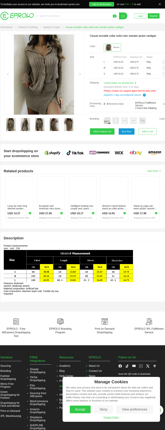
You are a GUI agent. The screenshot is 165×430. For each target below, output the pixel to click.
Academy (64, 365)
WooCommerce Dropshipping (39, 403)
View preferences (134, 409)
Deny (104, 409)
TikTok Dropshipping (37, 379)
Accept (80, 409)
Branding (94, 118)
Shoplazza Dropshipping (37, 419)
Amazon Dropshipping (37, 411)
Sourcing (5, 365)
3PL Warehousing (10, 416)
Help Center (66, 376)
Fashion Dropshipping (8, 377)
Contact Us (95, 371)
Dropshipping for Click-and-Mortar (10, 404)
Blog (62, 371)
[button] (127, 366)
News (92, 376)
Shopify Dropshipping (37, 371)
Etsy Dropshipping (37, 387)
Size (92, 57)
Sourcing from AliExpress (38, 395)
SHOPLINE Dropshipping (37, 427)
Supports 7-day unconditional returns (125, 95)
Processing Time (95, 104)
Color (92, 46)
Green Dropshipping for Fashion (10, 394)
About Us (94, 365)
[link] (6, 27)
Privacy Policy (111, 417)
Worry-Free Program (7, 385)
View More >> (154, 171)
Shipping (94, 82)
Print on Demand (10, 411)
